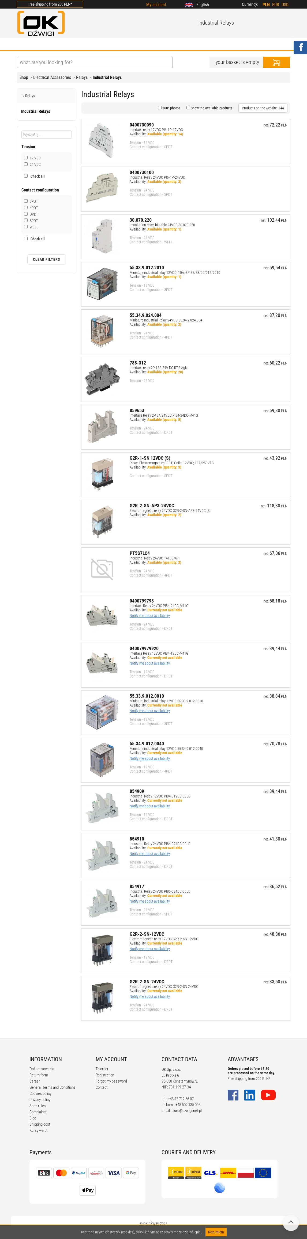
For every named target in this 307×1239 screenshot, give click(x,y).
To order (102, 1069)
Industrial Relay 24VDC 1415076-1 (155, 558)
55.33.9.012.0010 (147, 696)
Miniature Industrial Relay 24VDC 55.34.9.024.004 (166, 320)
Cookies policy (40, 1093)
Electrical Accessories (52, 77)
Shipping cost (39, 1124)
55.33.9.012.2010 (147, 267)
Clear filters (46, 259)
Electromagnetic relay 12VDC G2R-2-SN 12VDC (164, 939)
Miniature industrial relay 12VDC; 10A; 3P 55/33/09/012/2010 (175, 272)
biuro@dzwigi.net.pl (186, 1110)
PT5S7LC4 (140, 553)
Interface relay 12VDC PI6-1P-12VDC (156, 130)
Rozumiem (216, 1232)
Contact (101, 1087)
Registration (105, 1075)
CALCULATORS (169, 44)
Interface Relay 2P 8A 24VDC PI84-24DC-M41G (164, 415)
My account (156, 4)
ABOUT (48, 44)
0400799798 (142, 601)
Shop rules (37, 1105)
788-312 (138, 363)
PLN (266, 4)
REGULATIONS (128, 44)
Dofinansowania (41, 1069)
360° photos (171, 108)
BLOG (97, 44)
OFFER (73, 44)
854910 (137, 839)
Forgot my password (111, 1081)
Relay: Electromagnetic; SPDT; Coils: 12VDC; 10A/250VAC (172, 463)
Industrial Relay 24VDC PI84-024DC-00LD (160, 844)
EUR (275, 4)
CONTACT (205, 44)
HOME (23, 44)
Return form (38, 1075)
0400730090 (142, 125)
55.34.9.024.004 (146, 315)
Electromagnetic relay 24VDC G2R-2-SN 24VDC (164, 986)
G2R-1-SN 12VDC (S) (150, 458)
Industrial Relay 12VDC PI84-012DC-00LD (160, 796)
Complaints (38, 1112)
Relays (82, 77)
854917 (137, 886)
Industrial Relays (107, 77)
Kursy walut (38, 1130)
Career (34, 1081)
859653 (137, 410)
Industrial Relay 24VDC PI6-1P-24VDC (157, 177)
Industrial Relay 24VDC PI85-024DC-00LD (160, 891)
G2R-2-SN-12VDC (147, 934)
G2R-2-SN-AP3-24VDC (152, 505)
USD (285, 4)
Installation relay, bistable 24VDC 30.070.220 (162, 225)
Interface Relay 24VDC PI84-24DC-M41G (159, 606)
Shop (24, 77)
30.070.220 (141, 220)
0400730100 (142, 172)
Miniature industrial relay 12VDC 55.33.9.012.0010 (166, 701)
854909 (137, 791)
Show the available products (211, 108)
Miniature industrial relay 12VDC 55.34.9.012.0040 (166, 748)
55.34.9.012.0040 (147, 743)
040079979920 (144, 648)
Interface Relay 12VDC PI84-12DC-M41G (159, 653)
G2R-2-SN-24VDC (147, 981)
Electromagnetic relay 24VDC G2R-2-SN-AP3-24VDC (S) (170, 510)
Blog (32, 1118)
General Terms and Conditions (52, 1087)
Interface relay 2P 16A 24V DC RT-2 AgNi (159, 368)
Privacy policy (39, 1099)
